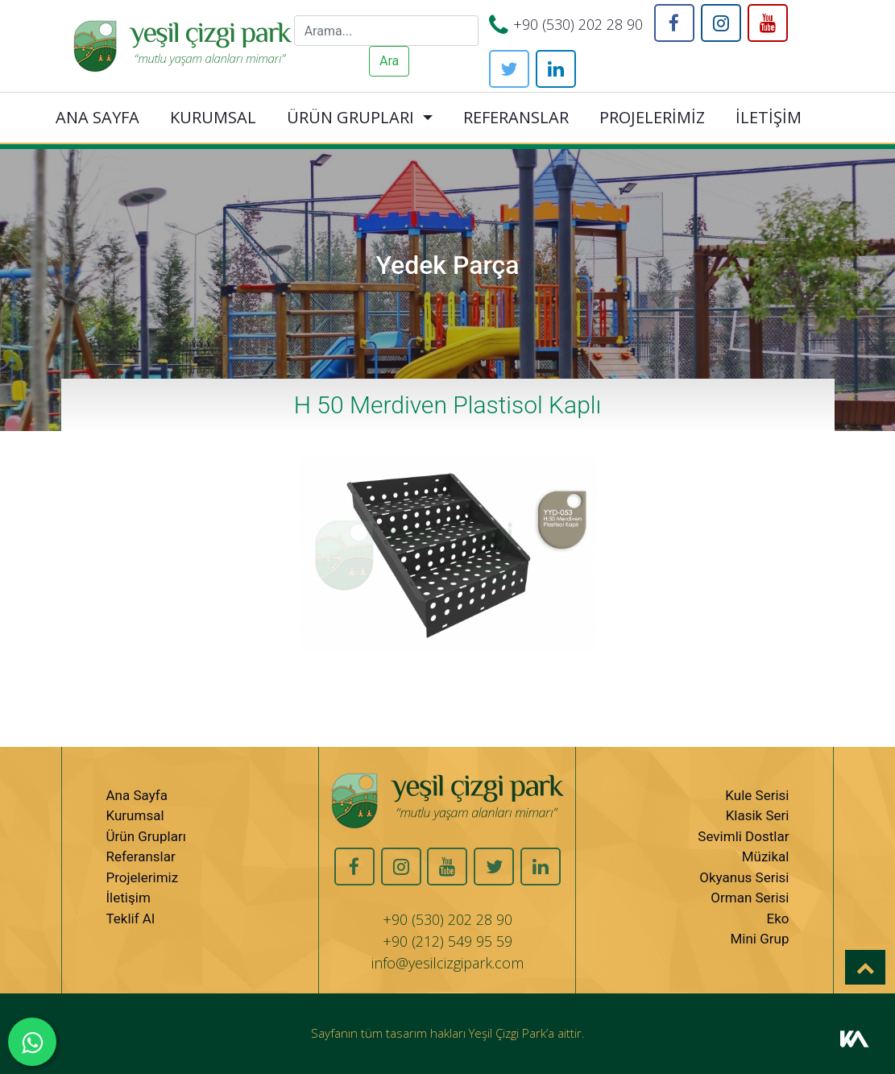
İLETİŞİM (768, 117)
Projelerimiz (142, 877)
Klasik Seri (757, 815)
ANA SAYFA (97, 117)
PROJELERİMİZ (652, 117)
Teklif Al (130, 918)
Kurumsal (135, 815)
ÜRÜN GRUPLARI (350, 117)
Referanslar (141, 856)
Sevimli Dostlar (743, 836)
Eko (777, 918)
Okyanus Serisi (744, 877)
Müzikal (765, 856)
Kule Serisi (757, 795)
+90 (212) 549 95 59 (447, 941)
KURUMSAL (213, 117)
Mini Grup (759, 939)
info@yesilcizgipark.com (447, 962)
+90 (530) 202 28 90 (578, 24)
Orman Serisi (750, 897)
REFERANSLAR (516, 117)
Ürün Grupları (146, 836)
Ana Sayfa (137, 795)
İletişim (128, 897)
